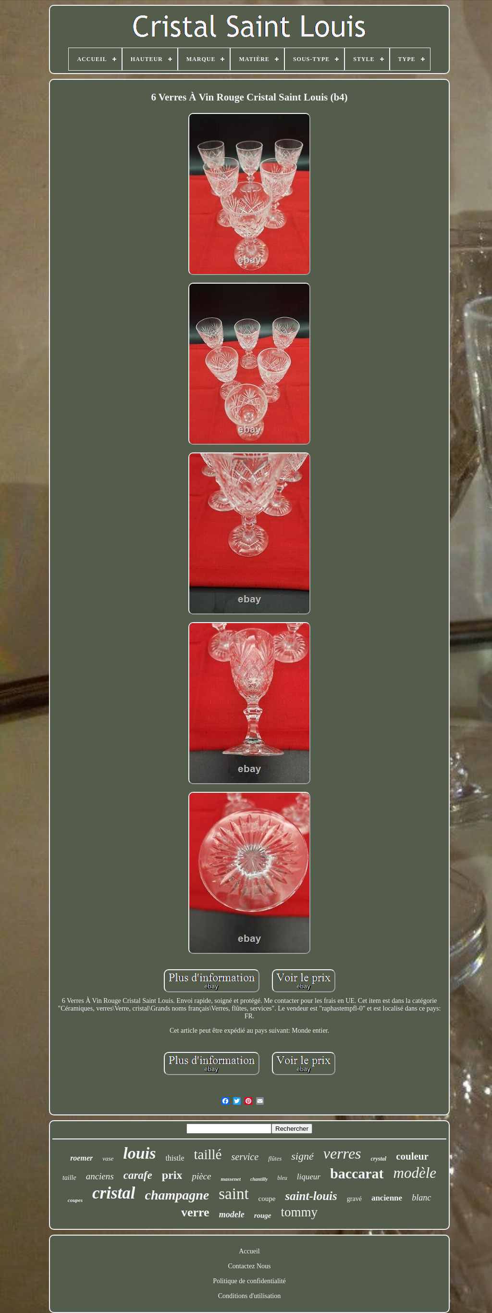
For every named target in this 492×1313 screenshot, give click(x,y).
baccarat (357, 1173)
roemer (81, 1158)
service (244, 1156)
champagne (177, 1195)
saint (233, 1193)
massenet (231, 1179)
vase (107, 1158)
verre (195, 1212)
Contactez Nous (249, 1266)
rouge (262, 1215)
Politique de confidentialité (249, 1281)
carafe (137, 1175)
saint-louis (311, 1195)
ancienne (386, 1197)
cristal (113, 1193)
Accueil (249, 1251)
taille (69, 1177)
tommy (299, 1212)
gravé (354, 1198)
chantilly (259, 1179)
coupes (75, 1200)
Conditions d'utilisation (249, 1296)
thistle (174, 1158)
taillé (208, 1154)
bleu (282, 1178)
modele (232, 1214)
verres (342, 1153)
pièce (201, 1176)
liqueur (308, 1176)
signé (302, 1156)
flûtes (275, 1158)
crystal (379, 1158)
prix (172, 1175)
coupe (267, 1198)
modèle (415, 1172)
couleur (412, 1156)
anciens (100, 1176)
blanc (421, 1197)
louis (139, 1153)
